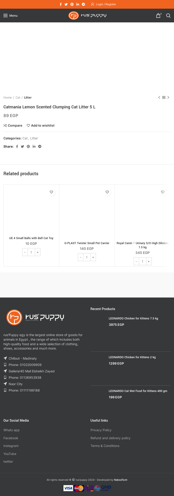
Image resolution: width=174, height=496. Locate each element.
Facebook (10, 438)
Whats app (11, 430)
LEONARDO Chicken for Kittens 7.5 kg (133, 318)
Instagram (11, 446)
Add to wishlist (42, 125)
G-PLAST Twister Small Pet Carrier (86, 243)
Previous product (159, 97)
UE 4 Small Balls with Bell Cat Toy (31, 238)
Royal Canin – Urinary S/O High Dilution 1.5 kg (143, 245)
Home (7, 97)
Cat (18, 97)
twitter (8, 461)
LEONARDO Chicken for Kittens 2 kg (132, 357)
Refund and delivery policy (111, 438)
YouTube (9, 454)
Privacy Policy (101, 430)
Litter (28, 97)
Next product (168, 97)
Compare (15, 125)
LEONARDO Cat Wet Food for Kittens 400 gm (138, 391)
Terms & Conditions (105, 446)
